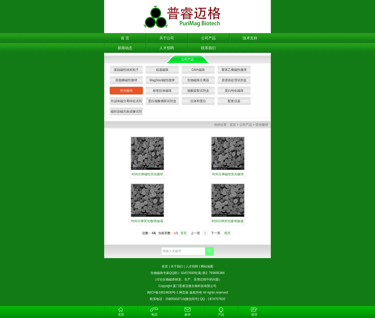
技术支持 (250, 38)
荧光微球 (126, 90)
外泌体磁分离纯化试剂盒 (126, 102)
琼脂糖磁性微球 (126, 80)
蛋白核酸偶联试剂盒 (162, 101)
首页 (233, 125)
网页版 (184, 292)
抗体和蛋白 (198, 101)
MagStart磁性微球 (162, 80)
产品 (221, 314)
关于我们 (177, 266)
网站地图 (207, 266)
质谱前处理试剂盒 (234, 80)
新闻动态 (125, 48)
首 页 (125, 38)
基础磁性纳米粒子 (126, 70)
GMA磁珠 (198, 70)
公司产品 (208, 38)
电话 (154, 314)
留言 (254, 314)
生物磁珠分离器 (198, 80)
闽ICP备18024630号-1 (162, 292)
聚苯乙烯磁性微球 (234, 70)
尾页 (227, 233)
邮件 (188, 314)
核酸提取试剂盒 (198, 90)
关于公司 (166, 38)
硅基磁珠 (162, 70)
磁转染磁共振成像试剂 (126, 111)
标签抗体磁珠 (162, 90)
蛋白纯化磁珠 (234, 90)
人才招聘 (166, 48)
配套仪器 (234, 101)
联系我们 (208, 48)
